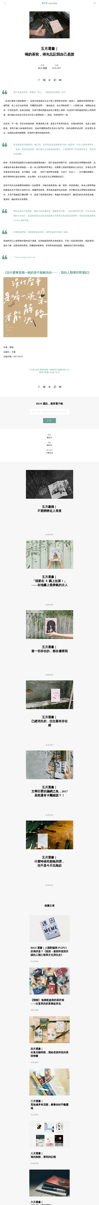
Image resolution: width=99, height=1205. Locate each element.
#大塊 (31, 370)
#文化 (57, 372)
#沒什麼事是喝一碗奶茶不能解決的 (50, 370)
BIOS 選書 (42, 68)
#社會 (51, 372)
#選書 (46, 372)
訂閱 (49, 420)
